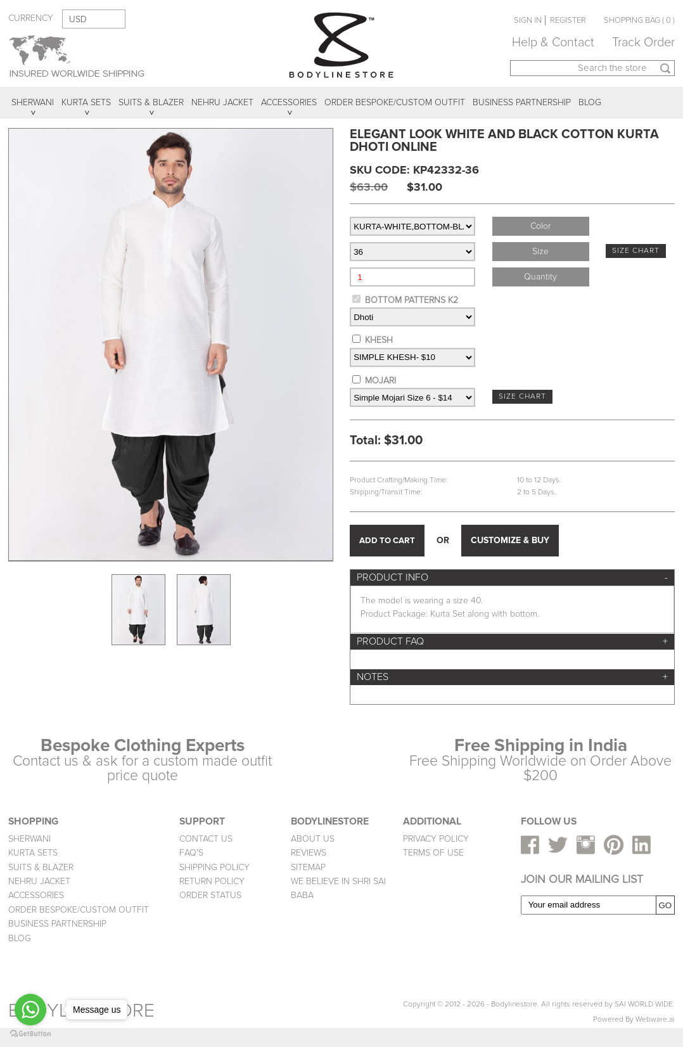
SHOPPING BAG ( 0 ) (639, 20)
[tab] (512, 578)
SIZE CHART (636, 250)
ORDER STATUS (210, 895)
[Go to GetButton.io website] (30, 1034)
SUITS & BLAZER (40, 867)
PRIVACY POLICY (436, 838)
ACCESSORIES (36, 895)
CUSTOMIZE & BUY (510, 540)
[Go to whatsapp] (30, 1009)
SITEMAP (308, 867)
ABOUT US (313, 838)
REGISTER (568, 20)
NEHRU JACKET (39, 881)
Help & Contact (553, 42)
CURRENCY (30, 18)
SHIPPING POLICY (214, 867)
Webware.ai (655, 1019)
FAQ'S (191, 852)
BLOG (19, 938)
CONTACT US (206, 838)
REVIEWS (308, 852)
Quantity (540, 276)
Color (540, 226)
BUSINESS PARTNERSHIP (57, 923)
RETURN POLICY (212, 881)
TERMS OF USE (433, 852)
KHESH (379, 340)
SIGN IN (528, 20)
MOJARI (380, 380)
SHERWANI (29, 838)
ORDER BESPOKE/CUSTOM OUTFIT (78, 909)
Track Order (643, 42)
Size (540, 251)
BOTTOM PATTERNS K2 (411, 300)
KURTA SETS (33, 852)
